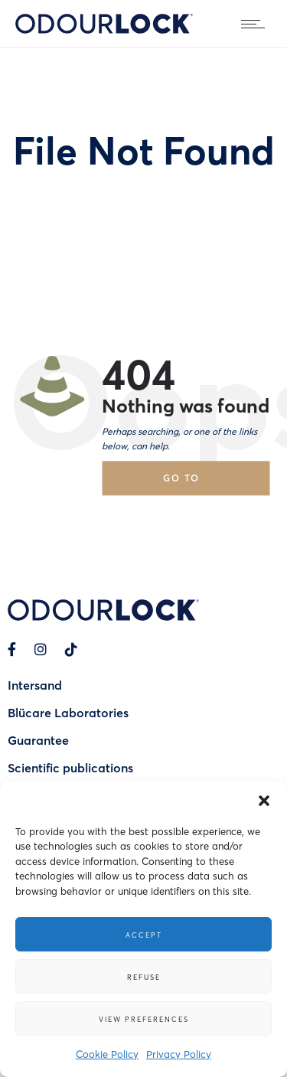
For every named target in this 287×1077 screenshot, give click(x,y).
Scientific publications (70, 767)
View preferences (144, 1018)
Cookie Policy (107, 1053)
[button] (264, 800)
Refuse (144, 976)
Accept (144, 934)
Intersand (35, 685)
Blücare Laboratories (68, 712)
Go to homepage (195, 483)
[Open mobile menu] (256, 23)
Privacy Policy (178, 1053)
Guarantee (38, 740)
